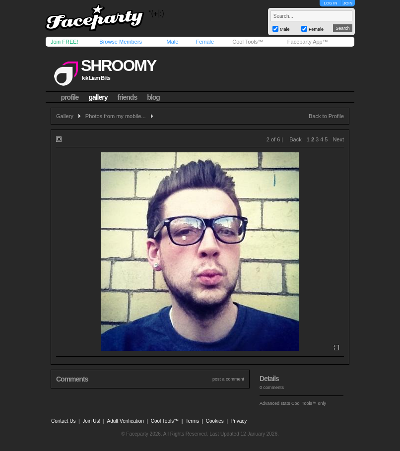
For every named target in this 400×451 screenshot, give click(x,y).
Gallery (64, 116)
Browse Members (120, 42)
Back (295, 139)
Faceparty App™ (307, 42)
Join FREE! (64, 42)
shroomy (118, 65)
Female (205, 42)
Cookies (215, 421)
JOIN (347, 3)
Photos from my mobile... (115, 116)
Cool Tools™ (247, 42)
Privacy (239, 421)
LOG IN (330, 3)
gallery (97, 97)
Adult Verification (125, 421)
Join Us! (91, 421)
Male (172, 42)
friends (127, 97)
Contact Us (63, 421)
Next (338, 139)
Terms (192, 421)
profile (70, 97)
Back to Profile (326, 116)
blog (153, 97)
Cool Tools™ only (308, 403)
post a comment (228, 379)
